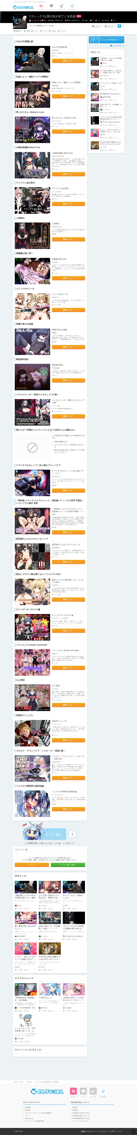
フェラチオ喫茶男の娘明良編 (64, 792)
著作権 (74, 1107)
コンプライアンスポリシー (80, 1121)
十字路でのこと (45, 998)
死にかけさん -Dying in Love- (64, 118)
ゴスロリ (63, 31)
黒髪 (28, 31)
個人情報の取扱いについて (80, 1116)
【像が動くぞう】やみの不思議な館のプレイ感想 (111, 59)
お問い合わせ (29, 1118)
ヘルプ (27, 1116)
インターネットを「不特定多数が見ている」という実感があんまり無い (25, 1030)
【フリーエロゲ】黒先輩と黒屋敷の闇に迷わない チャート (73, 928)
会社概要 (27, 1107)
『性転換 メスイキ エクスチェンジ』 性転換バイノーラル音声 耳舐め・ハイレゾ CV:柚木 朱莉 (68, 511)
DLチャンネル (23, 7)
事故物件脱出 (57, 365)
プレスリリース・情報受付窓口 (35, 1121)
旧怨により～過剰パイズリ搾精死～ (67, 82)
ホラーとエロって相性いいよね (111, 83)
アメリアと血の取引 (60, 188)
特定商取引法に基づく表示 (80, 1113)
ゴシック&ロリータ (60, 294)
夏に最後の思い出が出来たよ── (111, 94)
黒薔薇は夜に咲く (59, 259)
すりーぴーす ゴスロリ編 (62, 615)
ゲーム (115, 20)
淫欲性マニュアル (59, 721)
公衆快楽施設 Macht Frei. (62, 153)
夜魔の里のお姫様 (59, 330)
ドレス (36, 31)
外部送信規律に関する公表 (80, 1118)
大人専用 (56, 686)
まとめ (29, 1082)
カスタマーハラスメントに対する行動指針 (38, 1113)
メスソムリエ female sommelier (65, 650)
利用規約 (27, 1110)
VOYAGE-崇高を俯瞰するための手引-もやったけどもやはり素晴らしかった (49, 959)
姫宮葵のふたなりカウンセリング (66, 545)
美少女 (54, 31)
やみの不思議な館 (59, 47)
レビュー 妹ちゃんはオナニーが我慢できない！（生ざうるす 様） (25, 959)
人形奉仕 (56, 224)
